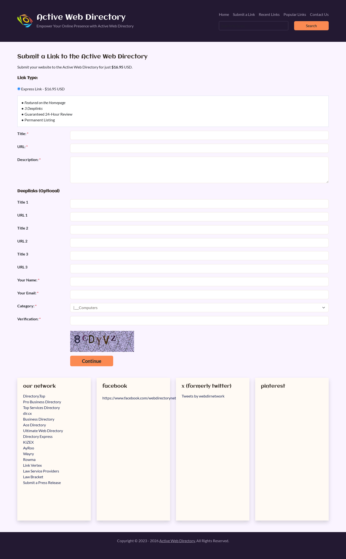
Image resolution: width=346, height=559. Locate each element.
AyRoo (28, 448)
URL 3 (22, 267)
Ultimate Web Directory (43, 430)
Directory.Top (34, 396)
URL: (22, 146)
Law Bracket (33, 476)
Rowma (29, 459)
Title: (22, 133)
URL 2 (22, 241)
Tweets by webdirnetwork (203, 396)
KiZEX (28, 442)
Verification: (29, 319)
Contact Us (319, 14)
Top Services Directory (41, 407)
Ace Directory (34, 424)
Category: (27, 306)
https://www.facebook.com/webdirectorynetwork (143, 398)
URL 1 (22, 215)
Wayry (28, 453)
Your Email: (27, 293)
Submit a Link (244, 14)
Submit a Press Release (42, 482)
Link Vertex (32, 465)
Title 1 (22, 202)
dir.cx (27, 413)
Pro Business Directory (42, 401)
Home (224, 14)
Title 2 (22, 228)
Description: (29, 159)
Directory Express (38, 436)
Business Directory (38, 419)
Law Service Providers (41, 471)
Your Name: (28, 280)
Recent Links (269, 14)
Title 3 (22, 254)
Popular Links (295, 14)
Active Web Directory (81, 17)
